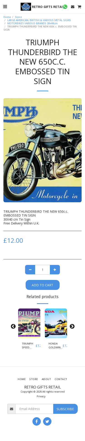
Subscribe (65, 409)
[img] (29, 323)
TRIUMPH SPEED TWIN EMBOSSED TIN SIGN (29, 345)
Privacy (41, 396)
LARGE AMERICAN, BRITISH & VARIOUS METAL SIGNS (39, 20)
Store (18, 17)
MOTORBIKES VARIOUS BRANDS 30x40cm (32, 23)
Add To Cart (42, 285)
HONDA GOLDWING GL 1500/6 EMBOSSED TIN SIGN (56, 345)
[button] (5, 6)
